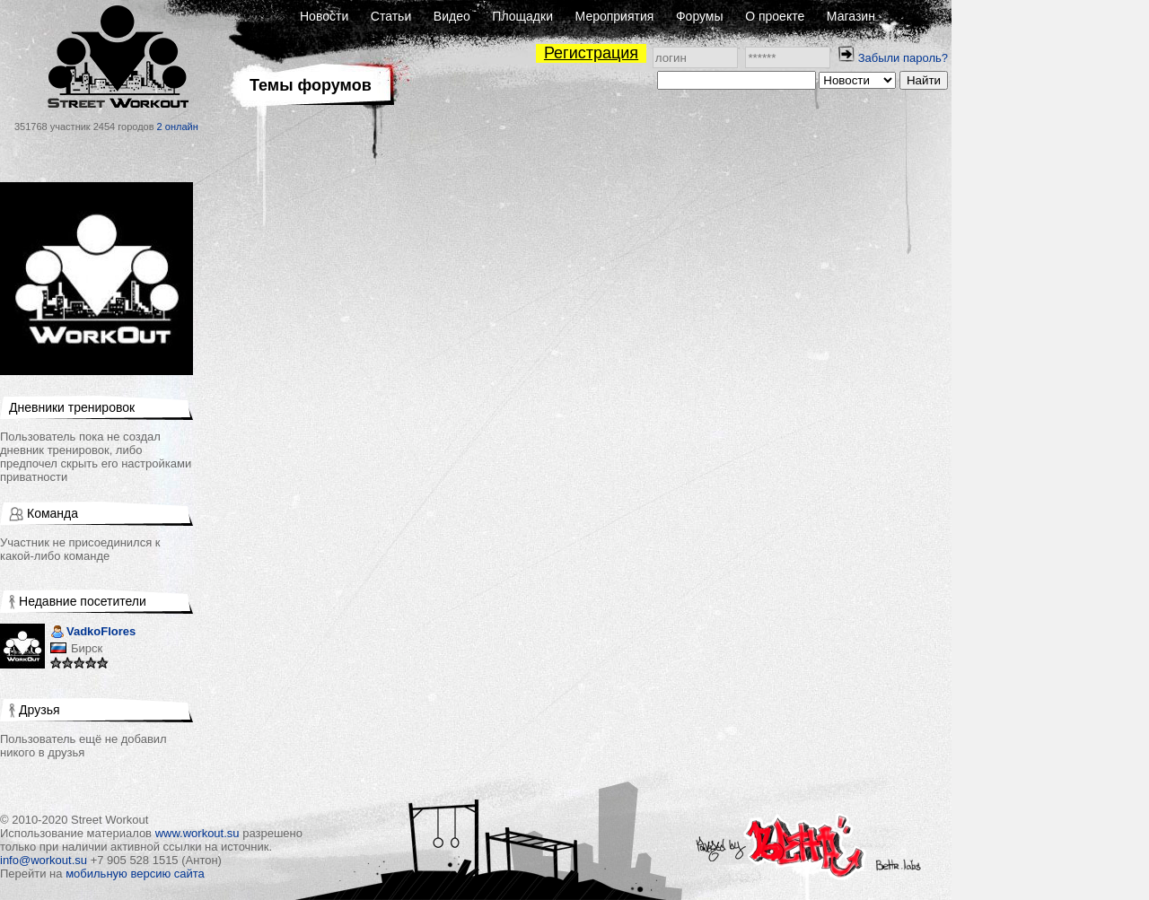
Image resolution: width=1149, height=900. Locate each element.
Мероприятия (614, 16)
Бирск (86, 648)
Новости (324, 16)
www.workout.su (197, 833)
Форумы (700, 16)
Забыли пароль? (903, 58)
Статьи (391, 16)
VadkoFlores (93, 633)
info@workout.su (43, 860)
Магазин (851, 16)
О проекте (774, 16)
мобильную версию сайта (135, 873)
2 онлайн (177, 126)
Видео (452, 16)
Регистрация (591, 53)
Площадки (522, 16)
